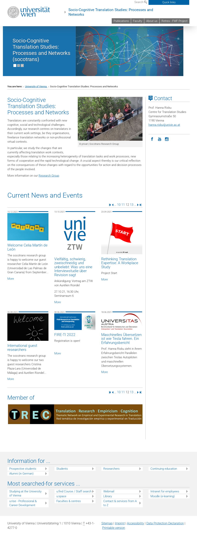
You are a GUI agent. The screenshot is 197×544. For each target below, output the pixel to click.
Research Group (49, 175)
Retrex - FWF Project (174, 21)
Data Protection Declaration (165, 523)
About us (151, 21)
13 (131, 204)
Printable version (113, 528)
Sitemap (107, 523)
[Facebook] (152, 138)
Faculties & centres (68, 501)
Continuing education (163, 468)
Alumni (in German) (21, 473)
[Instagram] (167, 138)
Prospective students (22, 468)
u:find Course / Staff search (74, 491)
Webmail (108, 491)
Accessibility (135, 523)
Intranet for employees (164, 491)
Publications (121, 21)
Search (140, 2)
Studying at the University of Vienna (25, 493)
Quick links (169, 2)
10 (119, 204)
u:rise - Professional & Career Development (23, 503)
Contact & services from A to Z (120, 503)
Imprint (120, 523)
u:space (61, 496)
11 (123, 204)
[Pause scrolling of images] (22, 65)
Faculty (137, 21)
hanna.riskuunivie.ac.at (164, 125)
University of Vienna (36, 86)
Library (107, 496)
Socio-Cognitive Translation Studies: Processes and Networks (110, 12)
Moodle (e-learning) (162, 496)
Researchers (111, 468)
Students (62, 468)
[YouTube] (159, 138)
